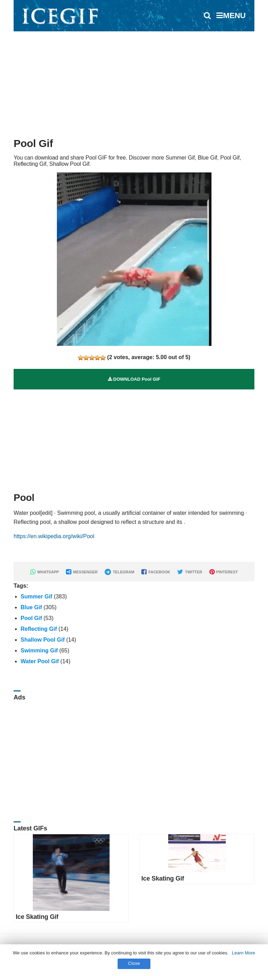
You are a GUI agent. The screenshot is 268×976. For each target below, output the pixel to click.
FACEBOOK (155, 572)
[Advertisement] (134, 82)
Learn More (243, 952)
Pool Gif (31, 618)
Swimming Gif (39, 650)
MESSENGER (81, 572)
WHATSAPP (44, 572)
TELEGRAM (119, 572)
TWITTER (189, 572)
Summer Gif (36, 596)
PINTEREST (223, 572)
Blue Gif (31, 607)
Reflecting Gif (39, 629)
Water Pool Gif (40, 661)
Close (134, 963)
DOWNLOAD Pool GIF (134, 379)
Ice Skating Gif (37, 916)
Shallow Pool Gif (43, 640)
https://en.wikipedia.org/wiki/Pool (54, 536)
